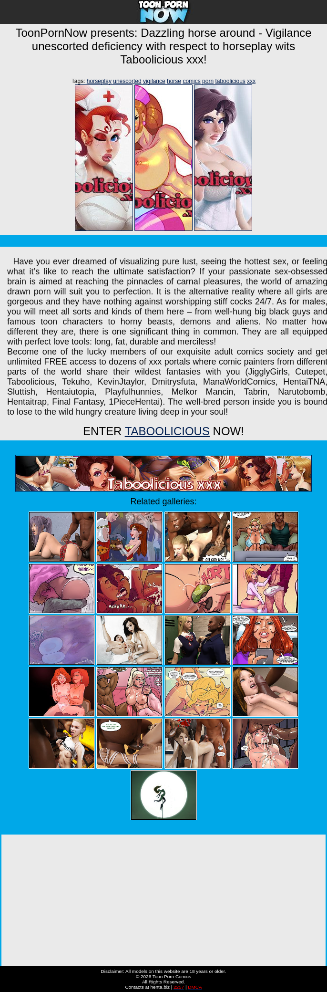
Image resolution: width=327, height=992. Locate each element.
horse (174, 81)
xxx (251, 81)
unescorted (127, 81)
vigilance (154, 81)
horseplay (99, 81)
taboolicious (230, 81)
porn (208, 81)
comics (191, 81)
